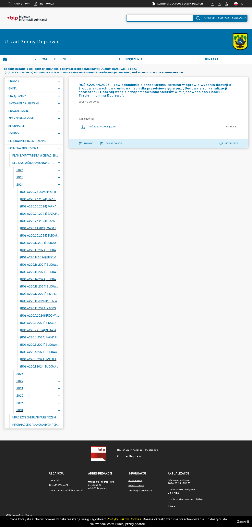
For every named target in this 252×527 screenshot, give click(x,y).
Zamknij (243, 521)
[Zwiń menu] (59, 148)
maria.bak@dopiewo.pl (70, 490)
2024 (133, 69)
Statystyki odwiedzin (140, 490)
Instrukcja (44, 4)
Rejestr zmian (136, 485)
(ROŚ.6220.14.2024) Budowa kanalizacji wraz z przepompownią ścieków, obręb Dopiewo (68, 72)
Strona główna (15, 69)
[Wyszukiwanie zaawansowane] (159, 18)
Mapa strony (19, 4)
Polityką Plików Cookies (124, 519)
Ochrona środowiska (44, 69)
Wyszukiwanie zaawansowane (225, 18)
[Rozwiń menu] (59, 81)
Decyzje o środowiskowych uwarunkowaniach (94, 69)
